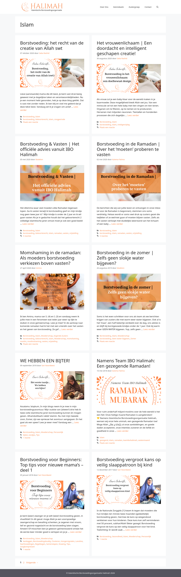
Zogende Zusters (61, 336)
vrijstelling (74, 233)
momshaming (73, 338)
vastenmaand (144, 440)
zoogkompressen (27, 546)
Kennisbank (118, 7)
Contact (148, 7)
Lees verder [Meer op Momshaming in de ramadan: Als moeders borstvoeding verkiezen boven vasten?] (67, 329)
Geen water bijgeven (120, 338)
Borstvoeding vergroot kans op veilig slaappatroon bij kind (129, 462)
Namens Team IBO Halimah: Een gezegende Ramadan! (126, 363)
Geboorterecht (41, 119)
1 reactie (26, 437)
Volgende (32, 562)
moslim (23, 341)
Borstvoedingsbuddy (42, 541)
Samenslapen (52, 544)
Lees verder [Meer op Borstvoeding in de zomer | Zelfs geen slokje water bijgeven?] (149, 329)
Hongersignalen (68, 541)
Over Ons (104, 7)
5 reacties (27, 236)
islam (51, 119)
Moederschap (47, 336)
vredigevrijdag (124, 124)
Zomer (133, 338)
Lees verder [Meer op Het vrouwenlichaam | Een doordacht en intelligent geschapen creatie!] (133, 115)
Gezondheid (117, 536)
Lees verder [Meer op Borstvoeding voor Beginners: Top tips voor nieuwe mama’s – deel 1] (76, 531)
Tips (38, 435)
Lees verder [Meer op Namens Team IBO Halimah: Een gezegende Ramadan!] (123, 430)
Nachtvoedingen (27, 544)
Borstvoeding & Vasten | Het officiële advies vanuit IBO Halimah (49, 149)
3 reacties (104, 236)
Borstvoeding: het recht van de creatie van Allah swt (52, 45)
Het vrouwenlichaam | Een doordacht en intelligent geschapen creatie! (124, 48)
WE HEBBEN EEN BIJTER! (45, 361)
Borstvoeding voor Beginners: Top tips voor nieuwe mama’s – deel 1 (51, 464)
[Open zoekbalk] (157, 7)
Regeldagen (40, 544)
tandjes (32, 435)
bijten (25, 435)
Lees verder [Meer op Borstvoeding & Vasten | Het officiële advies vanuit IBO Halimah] (28, 223)
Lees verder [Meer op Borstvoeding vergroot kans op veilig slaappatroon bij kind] (131, 529)
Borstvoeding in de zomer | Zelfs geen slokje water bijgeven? (125, 258)
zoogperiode (59, 119)
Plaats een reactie (30, 122)
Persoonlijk (58, 432)
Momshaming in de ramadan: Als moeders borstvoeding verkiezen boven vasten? (50, 258)
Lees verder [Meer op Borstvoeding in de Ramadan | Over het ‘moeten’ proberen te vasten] (117, 223)
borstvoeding (28, 119)
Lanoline (79, 541)
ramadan (58, 233)
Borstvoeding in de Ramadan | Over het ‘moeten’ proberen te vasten (128, 149)
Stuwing (62, 544)
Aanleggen (27, 541)
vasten (66, 233)
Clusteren (56, 541)
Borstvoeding (28, 116)
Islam (37, 116)
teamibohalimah (130, 440)
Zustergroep (134, 7)
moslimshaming (34, 341)
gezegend (104, 440)
